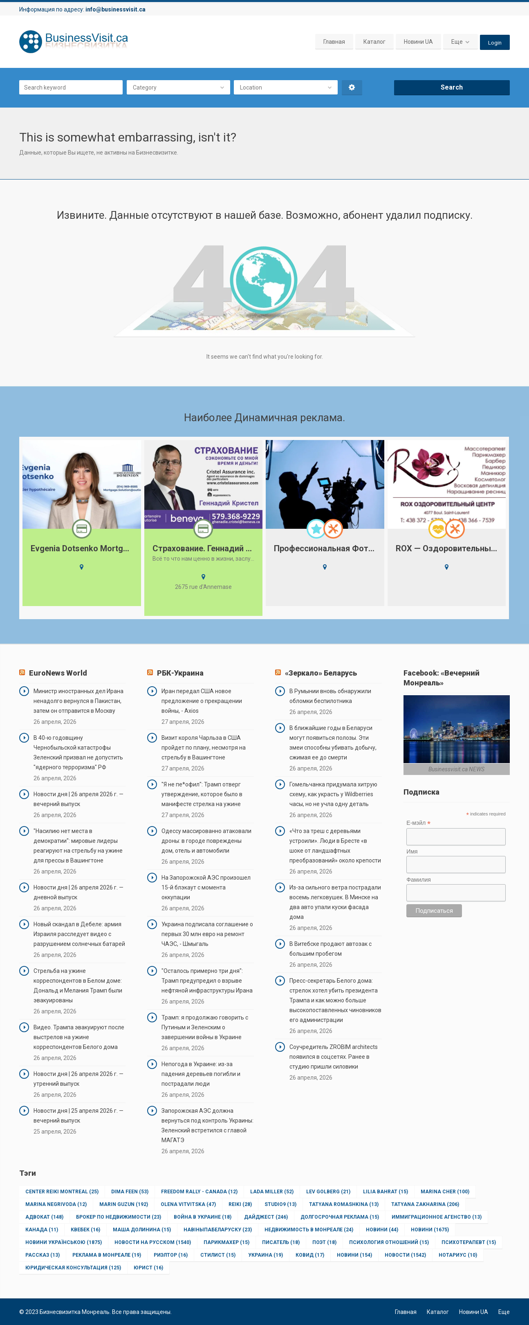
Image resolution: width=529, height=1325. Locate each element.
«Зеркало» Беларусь (321, 673)
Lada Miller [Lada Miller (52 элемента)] (272, 1192)
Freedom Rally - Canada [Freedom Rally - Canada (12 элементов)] (199, 1192)
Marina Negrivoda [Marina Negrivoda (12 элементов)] (56, 1204)
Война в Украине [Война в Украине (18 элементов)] (202, 1217)
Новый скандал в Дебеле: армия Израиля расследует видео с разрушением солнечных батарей (79, 934)
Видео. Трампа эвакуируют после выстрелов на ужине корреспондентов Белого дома (79, 1037)
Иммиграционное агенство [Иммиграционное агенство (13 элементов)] (437, 1217)
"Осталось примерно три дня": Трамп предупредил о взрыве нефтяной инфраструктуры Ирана (207, 981)
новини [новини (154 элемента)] (354, 1255)
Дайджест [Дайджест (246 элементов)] (266, 1217)
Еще (456, 41)
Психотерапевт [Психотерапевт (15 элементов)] (469, 1242)
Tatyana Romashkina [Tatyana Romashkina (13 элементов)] (344, 1204)
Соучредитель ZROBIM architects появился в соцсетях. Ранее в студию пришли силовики (333, 1057)
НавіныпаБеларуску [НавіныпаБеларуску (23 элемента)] (218, 1230)
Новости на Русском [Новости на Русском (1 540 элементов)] (152, 1242)
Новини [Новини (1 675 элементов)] (430, 1230)
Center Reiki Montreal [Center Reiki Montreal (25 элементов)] (62, 1192)
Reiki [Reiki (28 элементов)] (240, 1204)
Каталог (374, 41)
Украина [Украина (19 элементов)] (265, 1255)
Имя (411, 851)
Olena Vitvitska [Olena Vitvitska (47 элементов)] (188, 1204)
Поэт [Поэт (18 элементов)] (324, 1242)
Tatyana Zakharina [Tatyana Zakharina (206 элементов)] (425, 1204)
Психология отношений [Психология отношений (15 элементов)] (389, 1242)
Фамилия (418, 879)
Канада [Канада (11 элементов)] (41, 1230)
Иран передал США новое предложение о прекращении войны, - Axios (201, 701)
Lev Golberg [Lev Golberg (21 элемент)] (328, 1192)
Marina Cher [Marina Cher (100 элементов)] (445, 1192)
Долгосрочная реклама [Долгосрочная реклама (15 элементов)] (339, 1217)
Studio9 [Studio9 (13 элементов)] (280, 1204)
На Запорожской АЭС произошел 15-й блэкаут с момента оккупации (206, 887)
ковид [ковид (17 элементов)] (310, 1255)
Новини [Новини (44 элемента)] (382, 1230)
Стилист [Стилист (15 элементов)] (217, 1255)
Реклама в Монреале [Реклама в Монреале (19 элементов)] (106, 1255)
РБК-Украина (180, 673)
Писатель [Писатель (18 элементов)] (281, 1242)
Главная (334, 41)
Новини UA (418, 41)
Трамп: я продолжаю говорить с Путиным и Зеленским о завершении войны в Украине (204, 1027)
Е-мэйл (418, 823)
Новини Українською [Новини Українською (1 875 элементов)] (63, 1242)
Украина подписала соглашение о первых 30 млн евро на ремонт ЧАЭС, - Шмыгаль (207, 934)
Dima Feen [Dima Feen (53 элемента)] (129, 1192)
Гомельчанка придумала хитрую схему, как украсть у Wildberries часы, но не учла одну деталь (333, 794)
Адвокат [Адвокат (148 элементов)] (44, 1217)
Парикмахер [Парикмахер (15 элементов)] (226, 1242)
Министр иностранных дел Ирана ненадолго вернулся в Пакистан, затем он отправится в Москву (78, 701)
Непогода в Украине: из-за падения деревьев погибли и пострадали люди (200, 1074)
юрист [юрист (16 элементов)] (148, 1268)
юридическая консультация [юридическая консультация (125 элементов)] (73, 1268)
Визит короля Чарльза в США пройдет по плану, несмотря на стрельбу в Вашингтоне (203, 747)
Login (495, 41)
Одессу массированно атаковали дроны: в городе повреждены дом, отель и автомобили (206, 841)
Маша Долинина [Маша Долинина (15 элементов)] (142, 1230)
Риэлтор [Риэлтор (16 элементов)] (171, 1255)
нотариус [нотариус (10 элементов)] (458, 1255)
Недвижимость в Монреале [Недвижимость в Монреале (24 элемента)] (308, 1230)
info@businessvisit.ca (115, 9)
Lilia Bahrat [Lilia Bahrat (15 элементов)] (385, 1192)
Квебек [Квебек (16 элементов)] (85, 1230)
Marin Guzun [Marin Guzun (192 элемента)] (123, 1204)
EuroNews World (58, 673)
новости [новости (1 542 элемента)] (405, 1255)
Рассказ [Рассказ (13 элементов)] (42, 1255)
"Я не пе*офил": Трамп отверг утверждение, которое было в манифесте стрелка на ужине (201, 794)
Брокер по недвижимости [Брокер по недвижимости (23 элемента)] (118, 1217)
